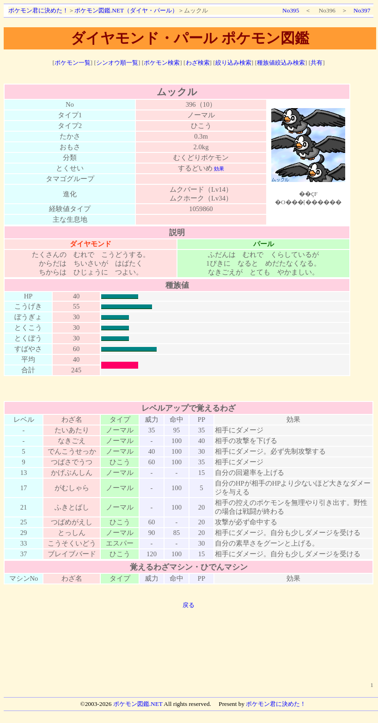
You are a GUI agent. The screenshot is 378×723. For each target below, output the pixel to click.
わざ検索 (198, 62)
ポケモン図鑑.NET (138, 703)
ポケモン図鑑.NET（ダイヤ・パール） (126, 10)
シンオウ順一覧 (117, 62)
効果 (219, 168)
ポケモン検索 (162, 62)
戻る (189, 604)
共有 (317, 62)
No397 (362, 10)
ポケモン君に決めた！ (38, 10)
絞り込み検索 (233, 62)
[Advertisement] (189, 640)
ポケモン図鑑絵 (308, 156)
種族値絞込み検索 (281, 62)
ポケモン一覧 (73, 62)
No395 (290, 10)
